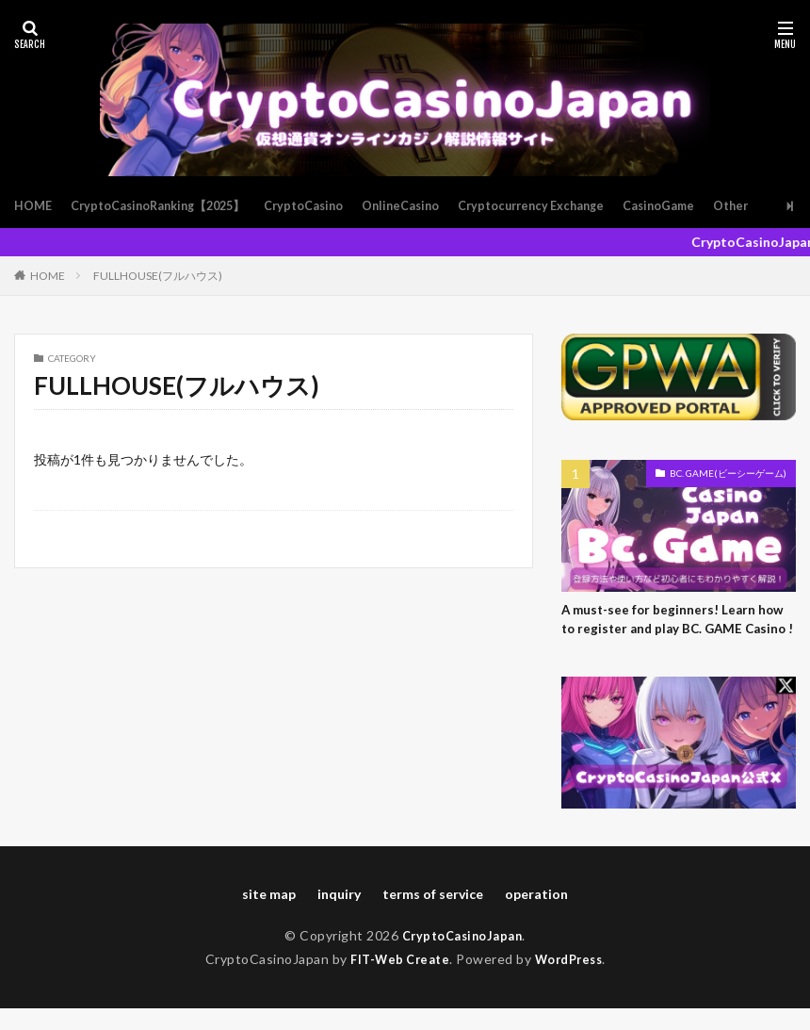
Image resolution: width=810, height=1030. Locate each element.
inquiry (339, 915)
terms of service (432, 915)
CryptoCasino (331, 206)
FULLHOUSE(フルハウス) (157, 276)
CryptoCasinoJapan (462, 957)
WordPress (573, 981)
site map (269, 915)
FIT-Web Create (396, 981)
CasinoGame (716, 206)
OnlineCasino (436, 206)
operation (536, 915)
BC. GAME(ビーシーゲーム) (728, 473)
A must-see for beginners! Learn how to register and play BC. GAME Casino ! (675, 631)
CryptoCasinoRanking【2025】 (171, 206)
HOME (35, 206)
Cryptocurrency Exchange (577, 206)
